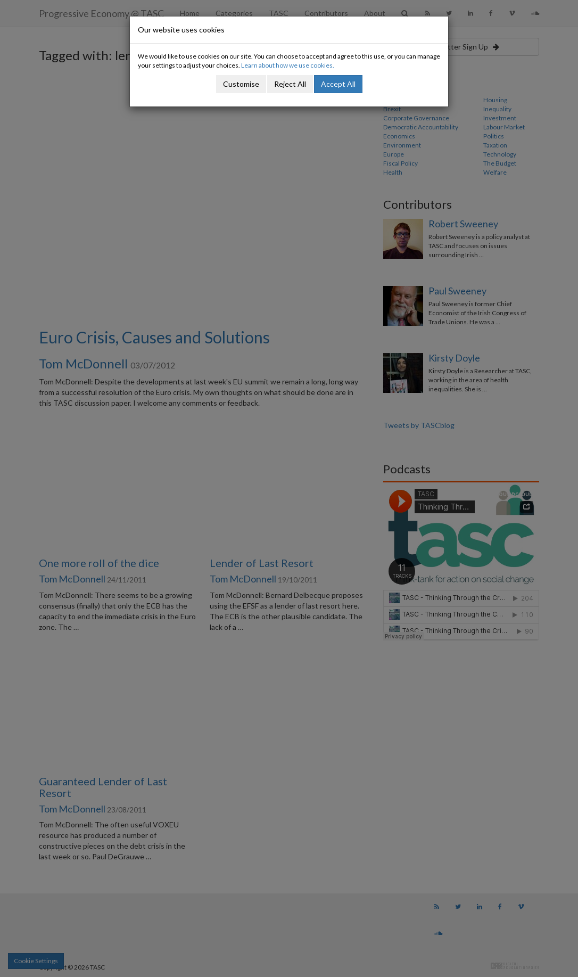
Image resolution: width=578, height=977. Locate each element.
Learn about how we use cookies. (287, 65)
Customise (241, 83)
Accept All (338, 83)
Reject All (290, 83)
